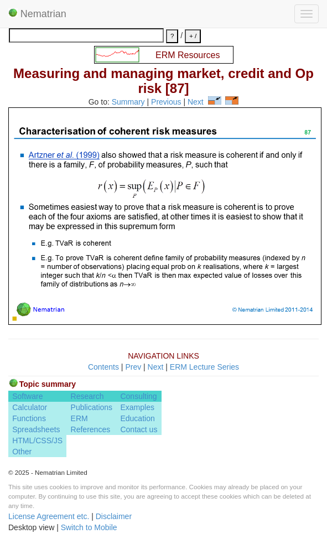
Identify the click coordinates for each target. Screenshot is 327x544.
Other (22, 451)
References (91, 429)
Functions (29, 418)
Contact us (138, 429)
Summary (128, 101)
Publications (92, 407)
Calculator (29, 407)
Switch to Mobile (89, 527)
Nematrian (37, 13)
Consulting (138, 396)
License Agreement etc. (48, 516)
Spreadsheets (36, 429)
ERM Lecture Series (204, 366)
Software (27, 396)
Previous (166, 101)
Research (87, 396)
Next (196, 101)
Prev (133, 366)
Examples (137, 407)
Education (137, 418)
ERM (79, 418)
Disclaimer (114, 516)
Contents (103, 366)
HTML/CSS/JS (37, 440)
